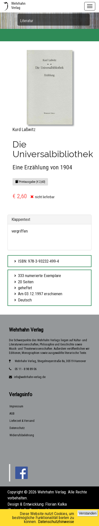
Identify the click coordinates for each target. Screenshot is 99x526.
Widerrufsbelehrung (22, 435)
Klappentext (21, 219)
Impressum (16, 406)
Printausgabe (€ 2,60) (30, 182)
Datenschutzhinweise (56, 521)
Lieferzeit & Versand (22, 421)
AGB (12, 413)
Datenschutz (17, 428)
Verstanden (87, 513)
